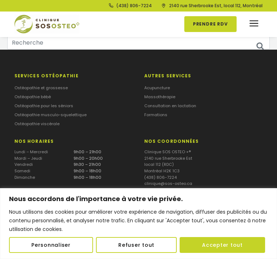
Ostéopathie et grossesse (41, 88)
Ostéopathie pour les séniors (43, 106)
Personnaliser (51, 245)
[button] (254, 24)
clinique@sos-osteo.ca (168, 183)
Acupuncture (157, 88)
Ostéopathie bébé (32, 97)
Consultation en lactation (170, 106)
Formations (155, 115)
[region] (138, 223)
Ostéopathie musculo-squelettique (50, 115)
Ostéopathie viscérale (37, 124)
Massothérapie (159, 97)
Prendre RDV (210, 24)
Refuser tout (136, 245)
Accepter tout (222, 245)
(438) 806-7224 (160, 177)
